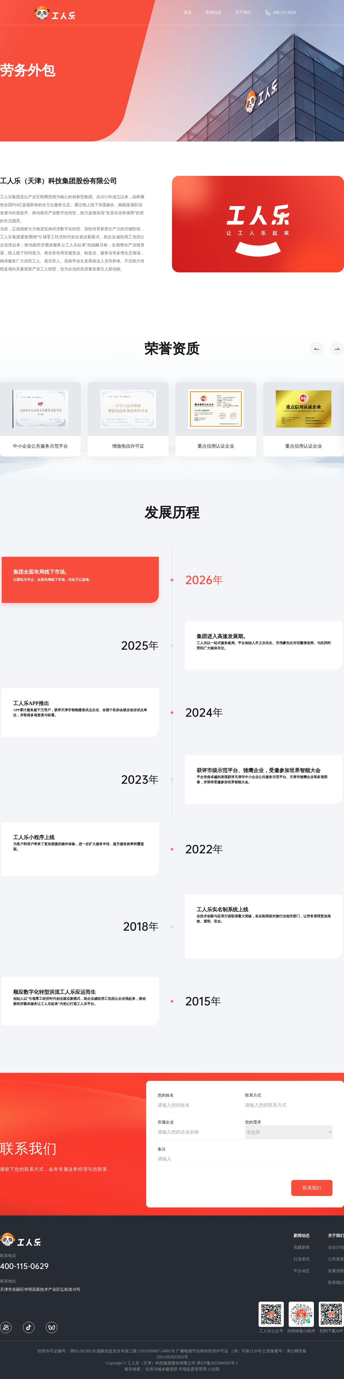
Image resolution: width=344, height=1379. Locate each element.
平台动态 (302, 1271)
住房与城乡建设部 (161, 1369)
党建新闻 (302, 1247)
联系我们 (336, 1282)
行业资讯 (302, 1259)
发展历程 (336, 1271)
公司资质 (336, 1259)
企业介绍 (336, 1247)
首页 (188, 12)
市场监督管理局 (193, 1369)
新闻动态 (214, 12)
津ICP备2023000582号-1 (217, 1363)
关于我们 (243, 12)
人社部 (214, 1369)
